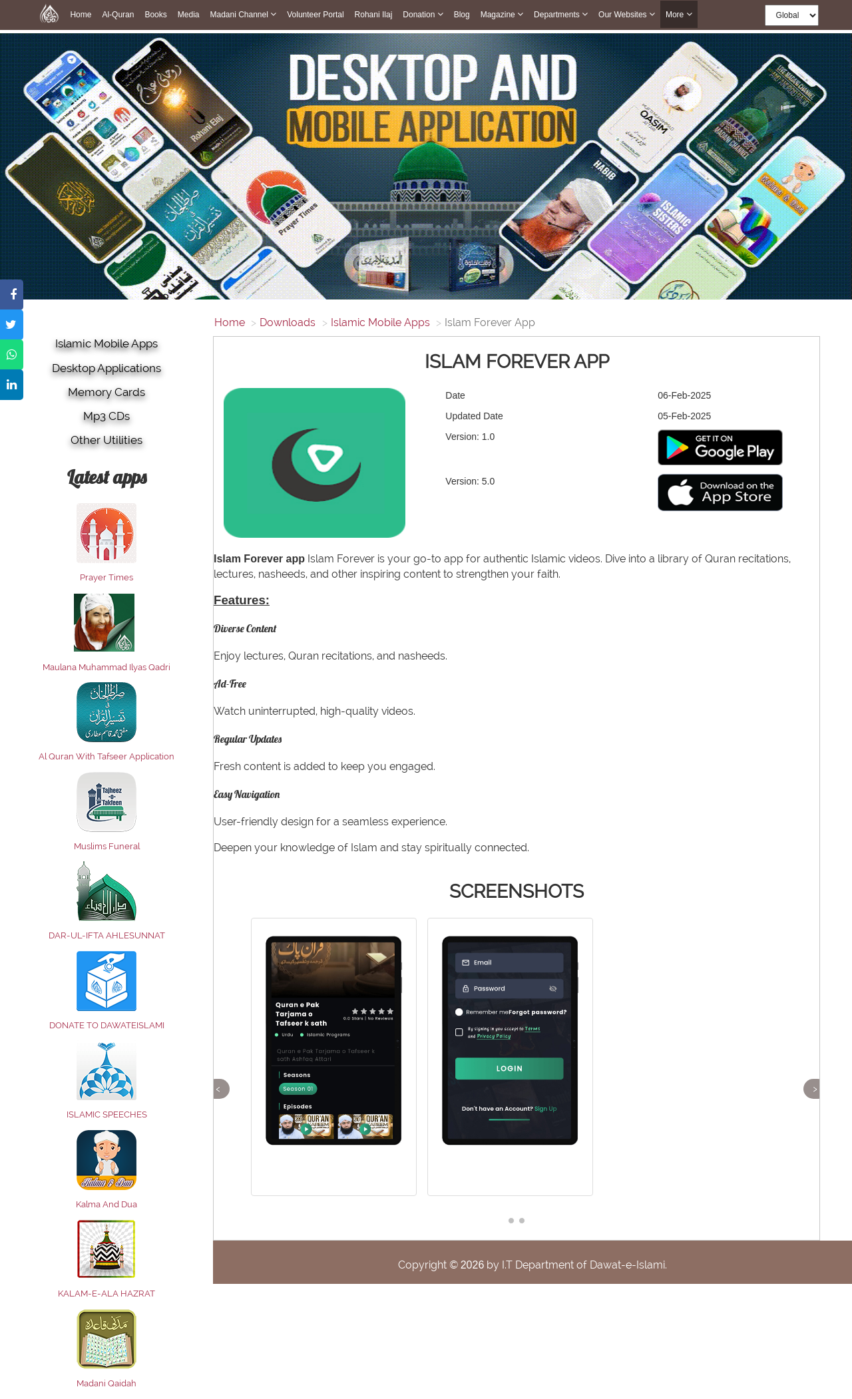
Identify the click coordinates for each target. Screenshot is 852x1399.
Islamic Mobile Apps (106, 343)
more (679, 14)
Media (189, 14)
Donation (423, 14)
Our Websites (626, 14)
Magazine (502, 14)
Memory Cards (106, 392)
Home (80, 14)
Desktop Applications (106, 368)
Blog (462, 14)
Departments (561, 14)
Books (155, 14)
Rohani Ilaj (374, 14)
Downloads (288, 322)
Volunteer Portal (315, 14)
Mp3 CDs (106, 416)
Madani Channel (243, 14)
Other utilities (106, 440)
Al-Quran (118, 14)
